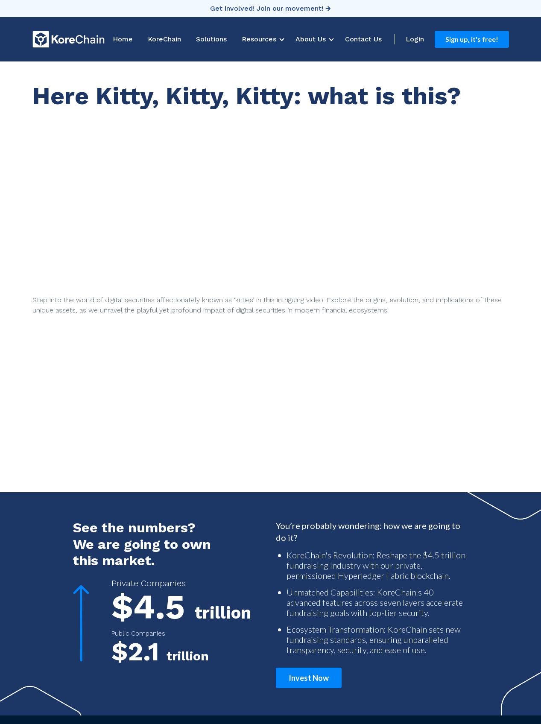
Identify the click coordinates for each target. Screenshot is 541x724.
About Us (310, 39)
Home (123, 39)
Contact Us (363, 39)
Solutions (211, 39)
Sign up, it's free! (471, 39)
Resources (259, 39)
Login (415, 39)
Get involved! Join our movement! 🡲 (270, 8)
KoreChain (164, 39)
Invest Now (309, 678)
